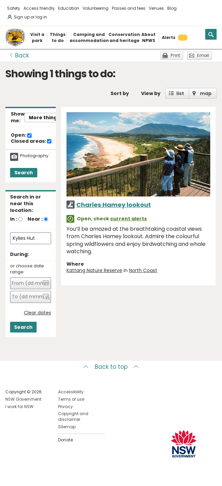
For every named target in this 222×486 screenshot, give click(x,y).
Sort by (119, 93)
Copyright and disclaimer (73, 416)
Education (68, 8)
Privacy (65, 406)
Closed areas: (31, 141)
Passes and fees (128, 8)
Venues (156, 8)
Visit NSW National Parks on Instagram (26, 475)
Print (175, 55)
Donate (65, 440)
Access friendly (39, 8)
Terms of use (71, 399)
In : (13, 219)
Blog (172, 8)
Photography (34, 156)
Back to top (111, 367)
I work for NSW (19, 406)
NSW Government (23, 399)
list (180, 93)
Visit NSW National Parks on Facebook (11, 475)
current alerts (128, 218)
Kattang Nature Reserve (94, 270)
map (206, 93)
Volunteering (95, 8)
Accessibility (71, 392)
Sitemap (67, 427)
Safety (13, 8)
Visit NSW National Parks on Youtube (40, 475)
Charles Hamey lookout (113, 205)
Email (203, 55)
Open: (21, 135)
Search (23, 172)
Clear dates (37, 313)
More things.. (45, 117)
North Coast (143, 270)
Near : (35, 219)
